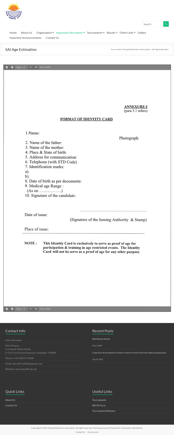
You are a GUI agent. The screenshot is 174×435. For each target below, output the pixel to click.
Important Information (69, 32)
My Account (93, 432)
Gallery (142, 32)
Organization (44, 32)
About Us (26, 32)
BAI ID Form (99, 405)
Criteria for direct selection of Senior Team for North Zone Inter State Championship (129, 352)
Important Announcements (25, 37)
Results (111, 32)
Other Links (126, 32)
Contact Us (52, 37)
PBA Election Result (101, 339)
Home (13, 32)
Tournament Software (103, 410)
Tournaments (94, 32)
